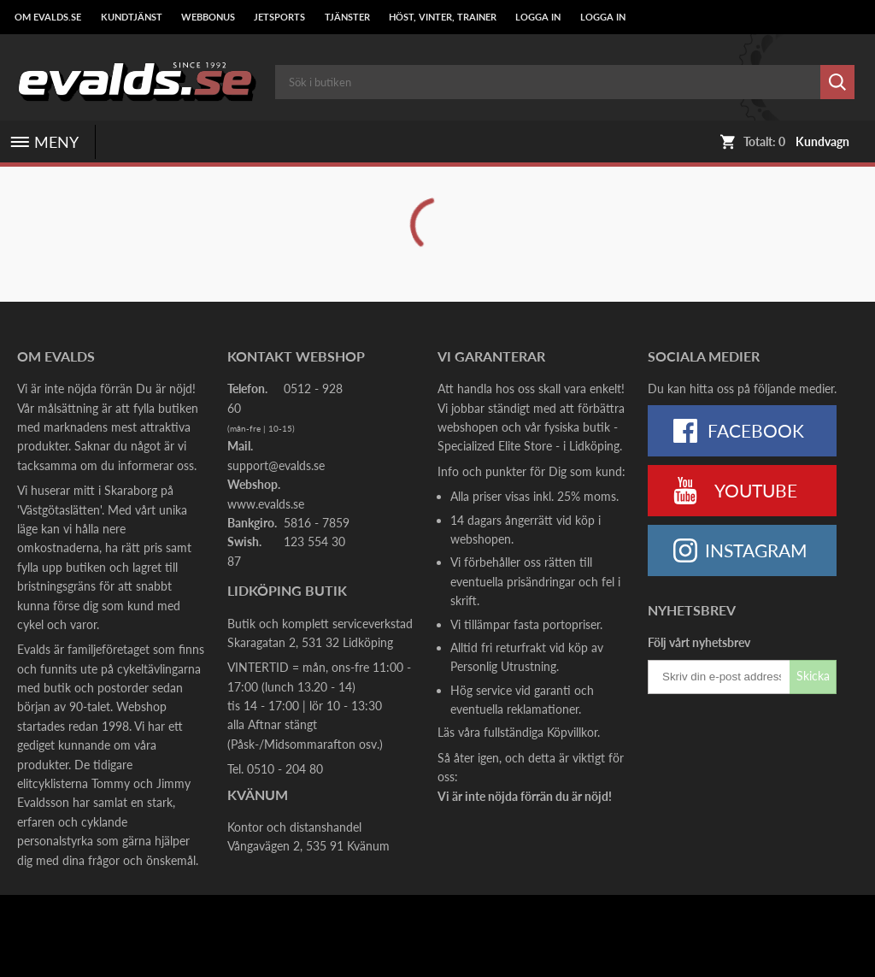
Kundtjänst (131, 17)
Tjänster (347, 17)
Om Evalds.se (48, 17)
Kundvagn (822, 142)
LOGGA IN (538, 17)
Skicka (813, 675)
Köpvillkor (572, 732)
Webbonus (208, 17)
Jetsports (279, 17)
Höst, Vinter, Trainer (442, 17)
